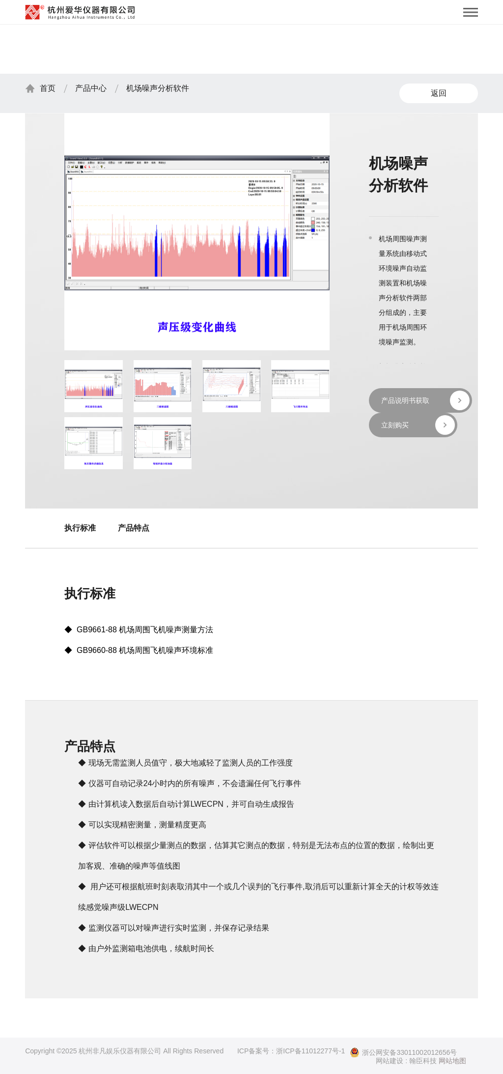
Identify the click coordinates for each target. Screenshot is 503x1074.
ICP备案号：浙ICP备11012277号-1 (291, 1050)
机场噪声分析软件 (157, 88)
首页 (48, 88)
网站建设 (389, 1060)
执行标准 (80, 528)
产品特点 (133, 528)
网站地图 (452, 1060)
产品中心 (91, 88)
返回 (439, 93)
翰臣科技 (423, 1060)
